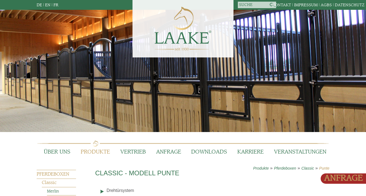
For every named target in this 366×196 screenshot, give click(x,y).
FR (55, 5)
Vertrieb (133, 152)
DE (39, 5)
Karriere (250, 152)
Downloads (209, 152)
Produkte (95, 152)
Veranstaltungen (300, 152)
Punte (324, 168)
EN (48, 5)
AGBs (326, 5)
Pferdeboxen (285, 168)
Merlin (53, 191)
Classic (307, 168)
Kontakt (281, 5)
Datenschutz (349, 5)
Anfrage (168, 152)
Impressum (306, 5)
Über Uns (57, 152)
